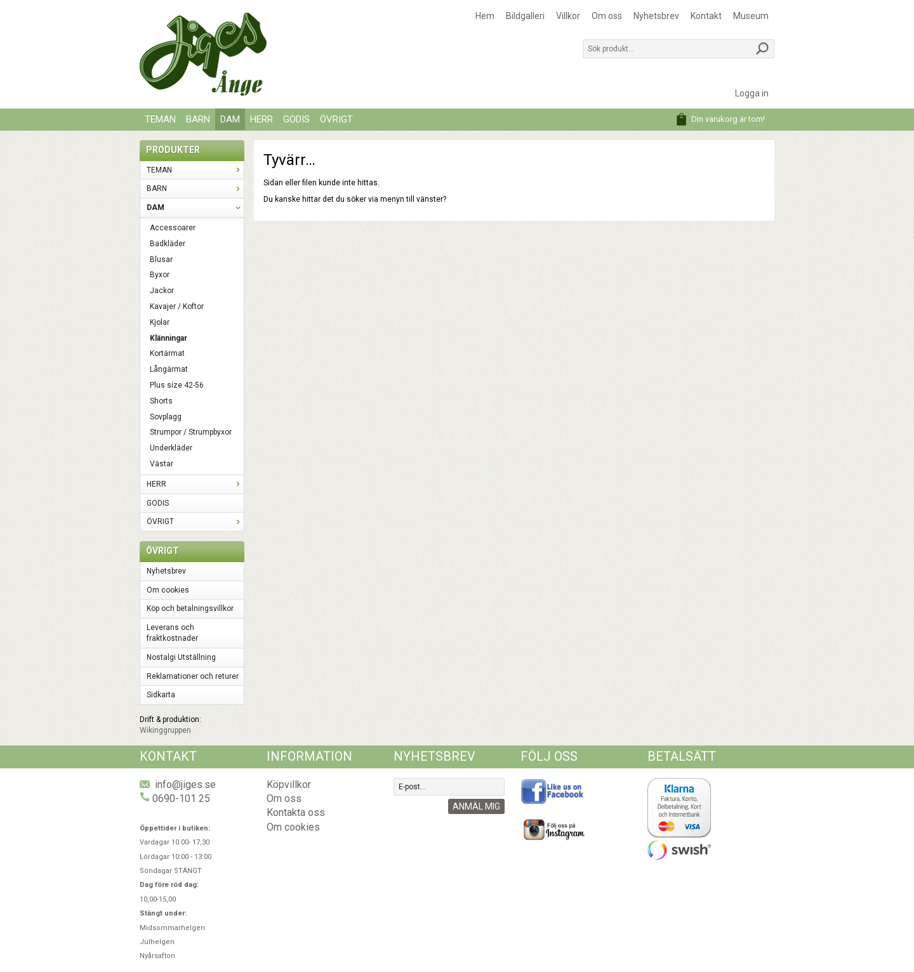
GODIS (296, 119)
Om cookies (168, 590)
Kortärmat (167, 353)
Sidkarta (161, 694)
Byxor (159, 274)
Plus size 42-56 (177, 385)
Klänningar (168, 338)
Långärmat (169, 369)
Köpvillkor (289, 784)
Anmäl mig (476, 806)
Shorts (161, 401)
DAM (230, 119)
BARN (198, 119)
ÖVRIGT (336, 119)
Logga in (752, 93)
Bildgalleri (525, 16)
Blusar (161, 259)
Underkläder (171, 447)
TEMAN (160, 119)
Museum (751, 16)
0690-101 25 (181, 798)
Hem (484, 16)
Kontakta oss (296, 812)
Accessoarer (172, 227)
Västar (161, 463)
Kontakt (706, 16)
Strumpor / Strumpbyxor (191, 432)
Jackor (162, 290)
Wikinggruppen (165, 730)
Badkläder (167, 243)
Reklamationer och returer (193, 676)
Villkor (568, 16)
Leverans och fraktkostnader (172, 633)
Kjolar (159, 322)
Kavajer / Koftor (177, 306)
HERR (261, 119)
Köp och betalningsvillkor (190, 608)
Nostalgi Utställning (181, 657)
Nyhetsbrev (656, 16)
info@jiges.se (185, 784)
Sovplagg (166, 416)
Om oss (607, 16)
